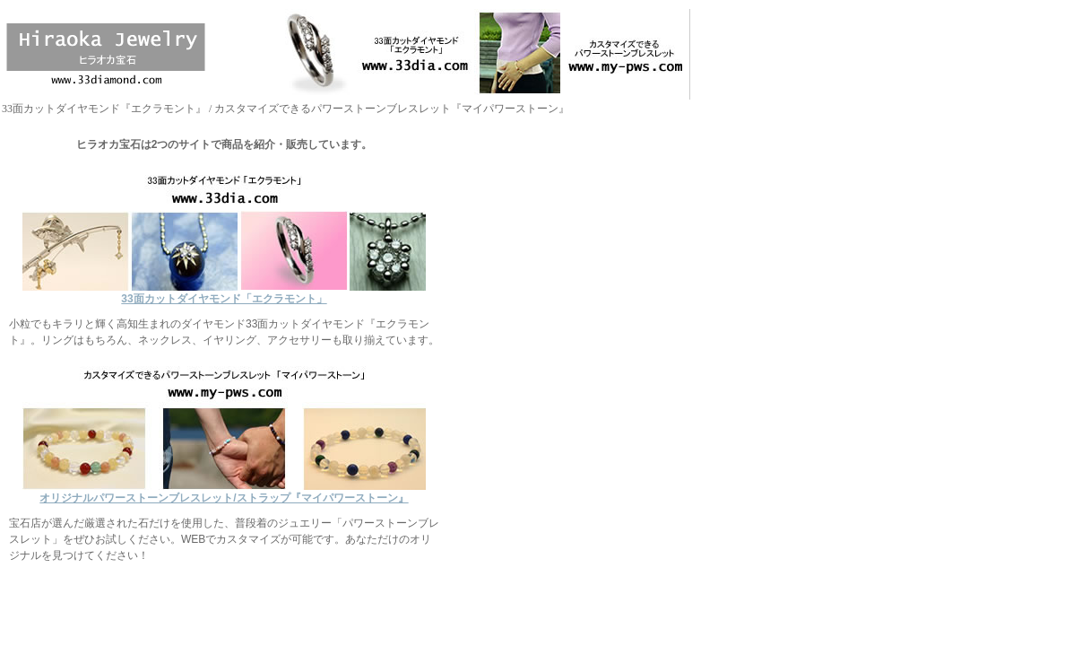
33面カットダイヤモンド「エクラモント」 (224, 293)
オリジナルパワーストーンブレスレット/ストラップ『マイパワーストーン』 (224, 492)
